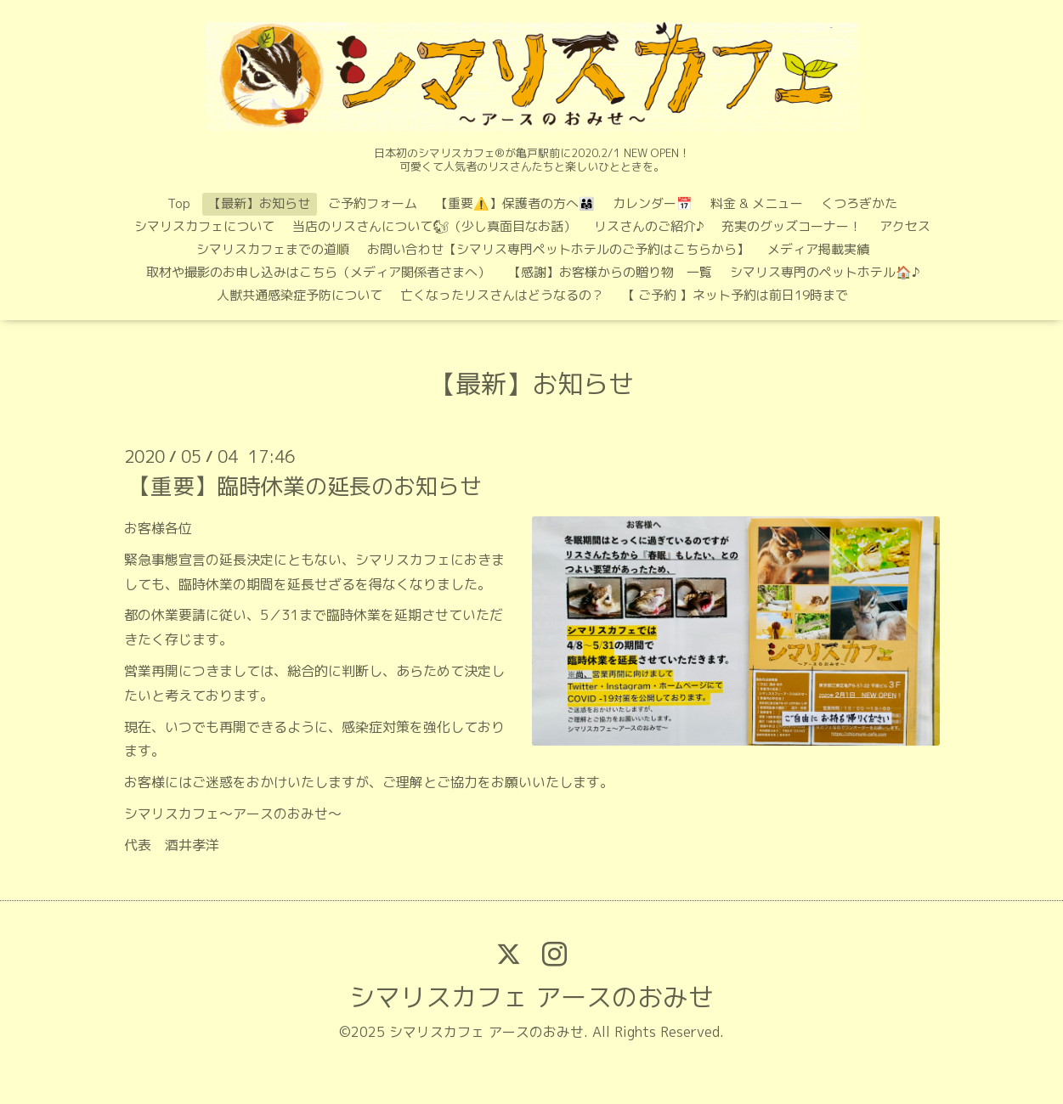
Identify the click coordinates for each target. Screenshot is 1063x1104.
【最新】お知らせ (259, 203)
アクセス (904, 226)
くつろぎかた (859, 203)
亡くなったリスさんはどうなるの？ (502, 295)
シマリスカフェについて (204, 226)
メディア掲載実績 (818, 249)
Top (178, 203)
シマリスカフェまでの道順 (272, 249)
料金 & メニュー (756, 203)
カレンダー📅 (653, 203)
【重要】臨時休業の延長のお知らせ (305, 485)
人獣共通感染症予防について (299, 295)
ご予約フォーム (372, 203)
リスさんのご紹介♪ (649, 226)
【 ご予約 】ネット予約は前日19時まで (735, 295)
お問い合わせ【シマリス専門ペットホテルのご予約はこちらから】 (558, 249)
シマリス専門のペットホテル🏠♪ (824, 272)
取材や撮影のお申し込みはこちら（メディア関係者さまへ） (318, 272)
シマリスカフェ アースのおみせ (531, 997)
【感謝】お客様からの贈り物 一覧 (610, 272)
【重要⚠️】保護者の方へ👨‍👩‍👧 (515, 203)
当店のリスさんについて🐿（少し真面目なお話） (434, 226)
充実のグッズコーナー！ (791, 226)
